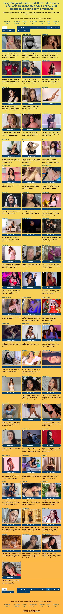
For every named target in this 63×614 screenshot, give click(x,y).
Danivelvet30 (45, 192)
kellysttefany (5, 508)
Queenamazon (46, 323)
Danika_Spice (26, 403)
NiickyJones (45, 508)
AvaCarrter (25, 87)
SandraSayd (25, 508)
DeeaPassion (25, 192)
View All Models (22, 27)
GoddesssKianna (26, 139)
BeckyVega (5, 218)
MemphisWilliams (27, 376)
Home (4, 27)
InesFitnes (45, 34)
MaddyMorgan (6, 455)
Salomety (4, 34)
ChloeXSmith (45, 376)
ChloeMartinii (45, 429)
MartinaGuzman (6, 297)
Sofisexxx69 (25, 534)
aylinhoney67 (25, 323)
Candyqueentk (46, 350)
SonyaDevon (45, 218)
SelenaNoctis (5, 60)
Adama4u (24, 245)
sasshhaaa (45, 87)
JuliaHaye (24, 350)
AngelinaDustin (46, 113)
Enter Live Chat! (11, 51)
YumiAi (4, 376)
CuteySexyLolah (26, 34)
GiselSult (24, 481)
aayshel (4, 481)
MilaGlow (44, 455)
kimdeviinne (5, 561)
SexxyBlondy (5, 139)
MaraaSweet (5, 403)
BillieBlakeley (26, 165)
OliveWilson (25, 455)
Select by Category (8, 30)
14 (18, 30)
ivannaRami (45, 271)
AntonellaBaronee (27, 271)
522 (25, 30)
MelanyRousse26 (26, 218)
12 (55, 27)
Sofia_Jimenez (46, 297)
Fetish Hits (37, 611)
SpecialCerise (46, 60)
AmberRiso (45, 139)
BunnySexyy (5, 323)
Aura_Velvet (5, 87)
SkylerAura (5, 192)
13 (58, 27)
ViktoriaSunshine (46, 534)
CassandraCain (6, 271)
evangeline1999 (46, 165)
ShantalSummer (26, 297)
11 (51, 27)
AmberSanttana (26, 113)
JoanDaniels (5, 350)
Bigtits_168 (45, 481)
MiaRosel (4, 534)
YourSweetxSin (6, 165)
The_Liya (44, 403)
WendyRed (5, 429)
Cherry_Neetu (46, 245)
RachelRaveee (26, 429)
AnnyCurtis (5, 245)
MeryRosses (25, 60)
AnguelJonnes (6, 113)
